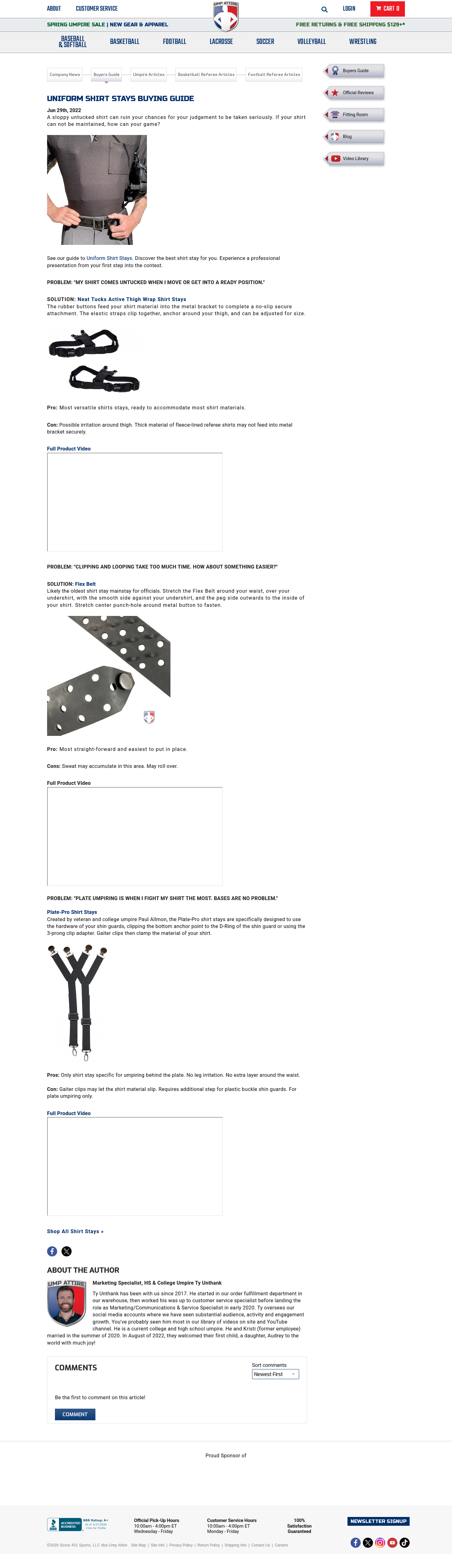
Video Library (356, 158)
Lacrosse (221, 45)
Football (174, 45)
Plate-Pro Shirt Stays (72, 912)
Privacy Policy (181, 1545)
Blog (347, 136)
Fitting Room (355, 114)
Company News (65, 74)
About (54, 9)
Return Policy (208, 1545)
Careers (281, 1545)
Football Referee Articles (274, 74)
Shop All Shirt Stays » (75, 1231)
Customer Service (97, 9)
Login (349, 9)
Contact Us (260, 1545)
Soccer (265, 45)
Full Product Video (69, 449)
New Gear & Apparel (139, 27)
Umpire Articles (148, 74)
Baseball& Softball (73, 45)
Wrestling (362, 45)
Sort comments (269, 1365)
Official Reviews (358, 92)
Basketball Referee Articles (206, 74)
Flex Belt (85, 584)
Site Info (157, 1545)
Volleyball (312, 45)
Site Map (138, 1545)
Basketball (124, 45)
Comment (75, 1414)
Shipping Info (236, 1545)
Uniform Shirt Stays (109, 258)
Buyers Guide (107, 74)
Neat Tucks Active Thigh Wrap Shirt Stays (132, 299)
